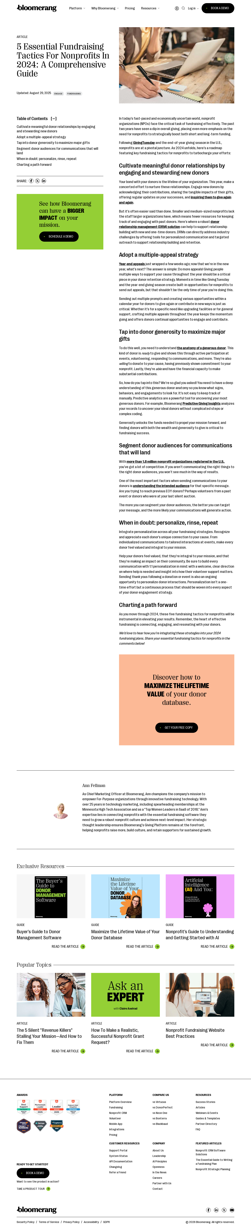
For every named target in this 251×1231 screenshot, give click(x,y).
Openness (159, 1167)
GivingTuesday (144, 143)
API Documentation (120, 1161)
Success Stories (205, 1102)
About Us (158, 1150)
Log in (192, 8)
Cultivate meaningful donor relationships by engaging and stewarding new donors (56, 129)
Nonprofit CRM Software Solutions (211, 1152)
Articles (200, 1107)
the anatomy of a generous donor (201, 348)
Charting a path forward (34, 165)
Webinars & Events (207, 1113)
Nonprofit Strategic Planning (213, 1169)
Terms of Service (49, 1222)
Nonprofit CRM (118, 1113)
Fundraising (116, 1107)
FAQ (198, 1129)
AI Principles (160, 1161)
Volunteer (115, 1118)
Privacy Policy (71, 1222)
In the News (159, 1172)
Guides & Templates (208, 1118)
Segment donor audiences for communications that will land (57, 151)
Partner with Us (162, 1183)
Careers (157, 1178)
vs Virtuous (159, 1102)
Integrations (116, 1129)
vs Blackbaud (160, 1124)
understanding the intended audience (161, 486)
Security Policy (26, 1222)
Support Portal (118, 1150)
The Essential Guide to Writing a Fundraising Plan (214, 1162)
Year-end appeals (132, 264)
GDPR (106, 1222)
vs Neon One (160, 1113)
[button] (77, 8)
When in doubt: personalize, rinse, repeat (47, 159)
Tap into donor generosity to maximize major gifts (53, 143)
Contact (158, 1189)
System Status (118, 1156)
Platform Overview (120, 1102)
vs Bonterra (160, 1118)
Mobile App (115, 1124)
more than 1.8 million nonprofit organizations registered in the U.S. (175, 462)
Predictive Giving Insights (202, 404)
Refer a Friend (117, 1172)
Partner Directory (206, 1124)
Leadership (159, 1156)
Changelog (115, 1167)
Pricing (130, 8)
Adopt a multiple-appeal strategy (41, 137)
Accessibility (91, 1222)
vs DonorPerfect (163, 1107)
